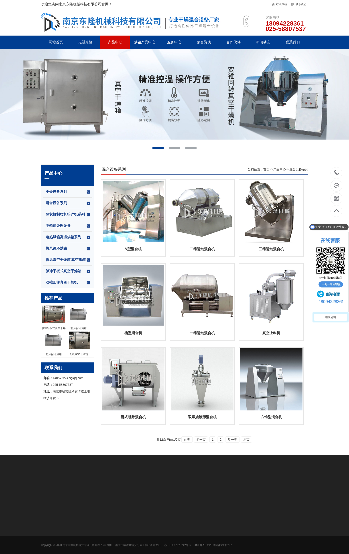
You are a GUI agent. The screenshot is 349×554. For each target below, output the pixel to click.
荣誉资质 (204, 42)
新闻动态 (263, 42)
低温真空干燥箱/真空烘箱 (68, 260)
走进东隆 (85, 42)
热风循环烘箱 (68, 248)
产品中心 (115, 42)
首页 (266, 169)
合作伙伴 (233, 42)
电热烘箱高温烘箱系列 (68, 237)
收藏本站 (281, 4)
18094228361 (337, 172)
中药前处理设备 (68, 226)
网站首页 (56, 42)
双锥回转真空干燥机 (68, 282)
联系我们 (301, 4)
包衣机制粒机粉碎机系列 (68, 214)
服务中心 (174, 42)
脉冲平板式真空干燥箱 (68, 271)
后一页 (232, 439)
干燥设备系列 (68, 192)
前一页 (201, 439)
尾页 (246, 439)
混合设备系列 (68, 203)
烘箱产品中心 (144, 42)
